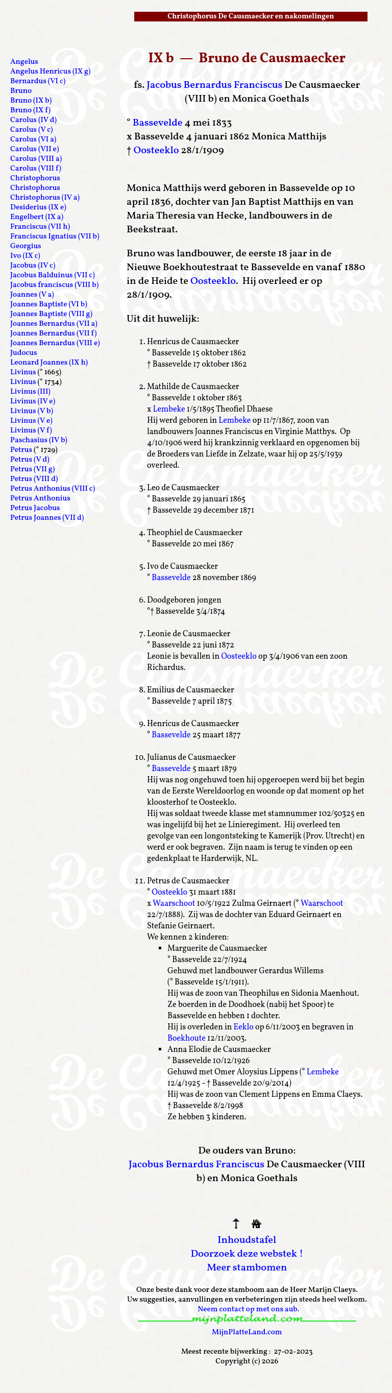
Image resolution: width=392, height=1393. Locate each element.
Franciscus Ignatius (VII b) (55, 236)
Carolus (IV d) (33, 120)
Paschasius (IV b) (38, 440)
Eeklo (244, 1027)
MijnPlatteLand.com (247, 1332)
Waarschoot (174, 903)
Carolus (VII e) (34, 149)
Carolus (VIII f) (35, 168)
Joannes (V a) (32, 295)
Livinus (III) (30, 392)
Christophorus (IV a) (45, 198)
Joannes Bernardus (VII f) (53, 333)
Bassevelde (158, 123)
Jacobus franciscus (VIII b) (54, 285)
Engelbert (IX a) (36, 217)
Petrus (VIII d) (34, 479)
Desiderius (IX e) (38, 207)
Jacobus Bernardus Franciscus (214, 85)
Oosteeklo (156, 150)
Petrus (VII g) (32, 469)
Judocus (23, 353)
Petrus (21, 450)
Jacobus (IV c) (32, 265)
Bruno (21, 91)
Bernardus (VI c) (37, 81)
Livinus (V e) (31, 421)
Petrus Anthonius (40, 498)
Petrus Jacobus (35, 508)
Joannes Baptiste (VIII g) (51, 314)
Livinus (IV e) (32, 401)
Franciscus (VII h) (40, 227)
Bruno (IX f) (30, 110)
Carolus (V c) (31, 130)
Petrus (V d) (30, 459)
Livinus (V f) (31, 430)
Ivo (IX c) (25, 256)
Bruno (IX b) (31, 100)
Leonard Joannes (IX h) (49, 362)
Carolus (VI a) (33, 139)
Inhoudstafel (246, 1240)
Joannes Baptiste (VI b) (48, 304)
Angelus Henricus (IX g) (50, 71)
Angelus (24, 62)
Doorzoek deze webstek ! (246, 1254)
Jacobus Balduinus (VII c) (52, 275)
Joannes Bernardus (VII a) (53, 324)
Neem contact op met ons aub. (248, 1309)
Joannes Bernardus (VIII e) (55, 343)
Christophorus (35, 178)
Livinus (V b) (31, 411)
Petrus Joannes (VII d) (47, 518)
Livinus (23, 372)
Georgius (25, 246)
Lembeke (169, 409)
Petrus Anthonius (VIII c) (52, 489)
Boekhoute (186, 1038)
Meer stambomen (247, 1268)
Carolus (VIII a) (36, 159)
